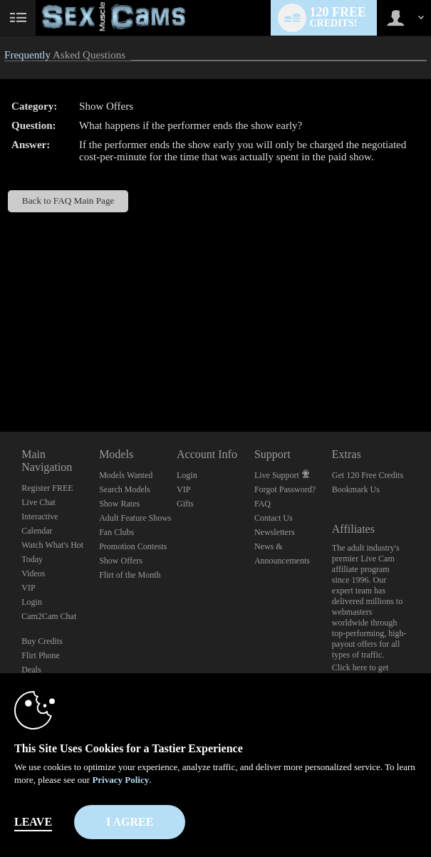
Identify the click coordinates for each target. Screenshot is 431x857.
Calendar (36, 531)
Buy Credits (42, 641)
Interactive (39, 516)
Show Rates (119, 504)
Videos (33, 573)
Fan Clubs (116, 532)
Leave (33, 822)
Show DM (0, 378)
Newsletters (274, 532)
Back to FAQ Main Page (68, 200)
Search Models (124, 489)
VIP (28, 588)
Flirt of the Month (129, 575)
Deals (31, 670)
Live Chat (38, 502)
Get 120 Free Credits (367, 475)
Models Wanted (125, 475)
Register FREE (47, 488)
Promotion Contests (133, 546)
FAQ (262, 504)
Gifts (185, 504)
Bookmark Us (356, 489)
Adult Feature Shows (135, 518)
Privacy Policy (120, 779)
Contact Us (273, 518)
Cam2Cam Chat (48, 616)
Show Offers (120, 561)
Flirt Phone (40, 655)
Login (31, 602)
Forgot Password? (285, 489)
